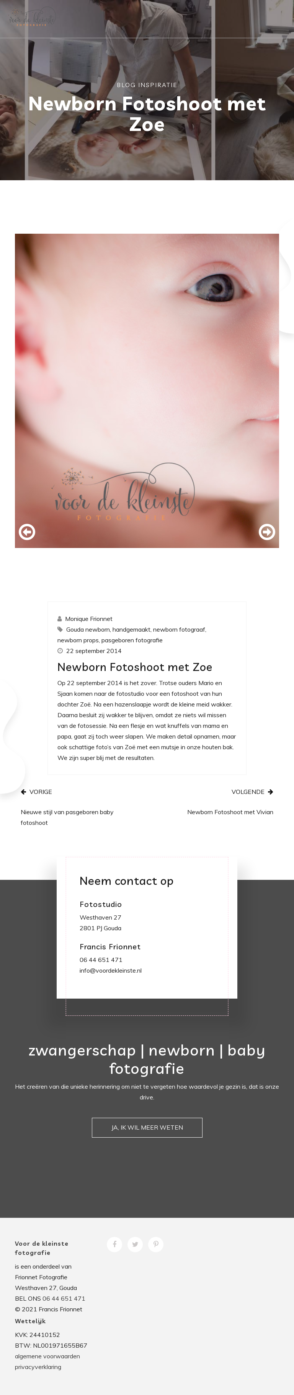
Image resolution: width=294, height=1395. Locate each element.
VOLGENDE (252, 791)
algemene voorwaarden (47, 1356)
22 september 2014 (94, 651)
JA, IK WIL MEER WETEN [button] (147, 1127)
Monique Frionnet (89, 618)
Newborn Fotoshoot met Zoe (134, 667)
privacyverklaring (38, 1367)
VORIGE (36, 791)
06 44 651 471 (63, 1298)
